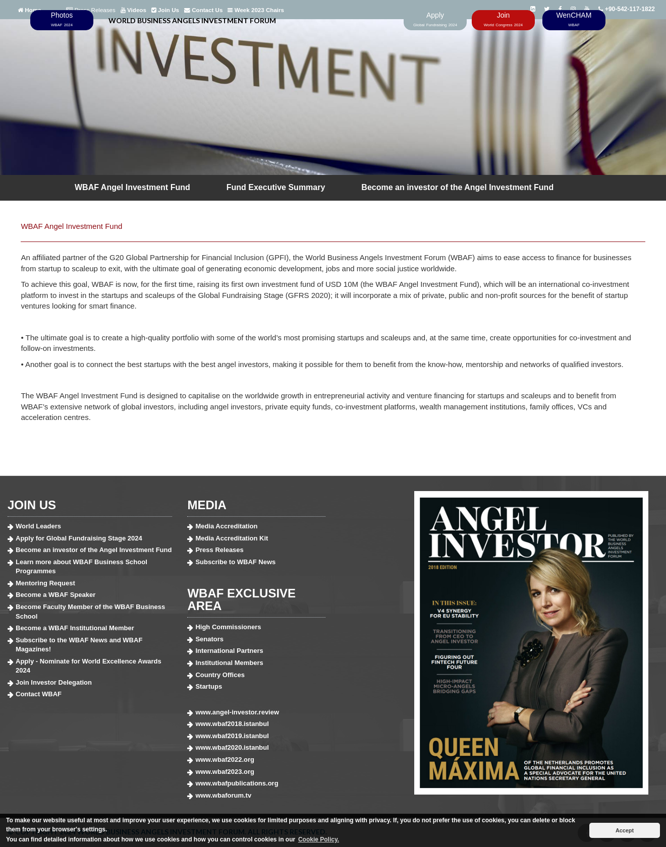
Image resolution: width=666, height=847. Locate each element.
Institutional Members (229, 663)
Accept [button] (625, 830)
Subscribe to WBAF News (235, 562)
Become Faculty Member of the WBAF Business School (90, 611)
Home (29, 10)
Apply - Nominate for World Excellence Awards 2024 (88, 666)
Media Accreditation (226, 526)
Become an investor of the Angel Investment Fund (457, 187)
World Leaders (38, 526)
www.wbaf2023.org (224, 771)
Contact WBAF (39, 694)
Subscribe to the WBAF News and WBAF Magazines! (79, 644)
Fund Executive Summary (276, 187)
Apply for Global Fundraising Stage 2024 (79, 538)
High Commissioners (228, 627)
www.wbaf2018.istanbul (231, 724)
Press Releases (90, 10)
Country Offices (220, 675)
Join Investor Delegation (54, 682)
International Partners (229, 650)
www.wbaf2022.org (224, 759)
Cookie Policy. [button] (318, 839)
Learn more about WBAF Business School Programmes (81, 566)
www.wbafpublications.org (236, 783)
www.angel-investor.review (237, 712)
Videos (133, 10)
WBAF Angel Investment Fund (132, 187)
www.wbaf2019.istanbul (231, 736)
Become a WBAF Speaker (55, 594)
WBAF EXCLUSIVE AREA (241, 599)
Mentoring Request (45, 583)
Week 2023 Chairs (256, 10)
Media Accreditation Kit (231, 538)
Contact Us (203, 10)
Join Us (165, 10)
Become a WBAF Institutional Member (75, 628)
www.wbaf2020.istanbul (231, 747)
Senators (209, 639)
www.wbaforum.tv (223, 795)
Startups (208, 686)
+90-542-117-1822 (626, 9)
